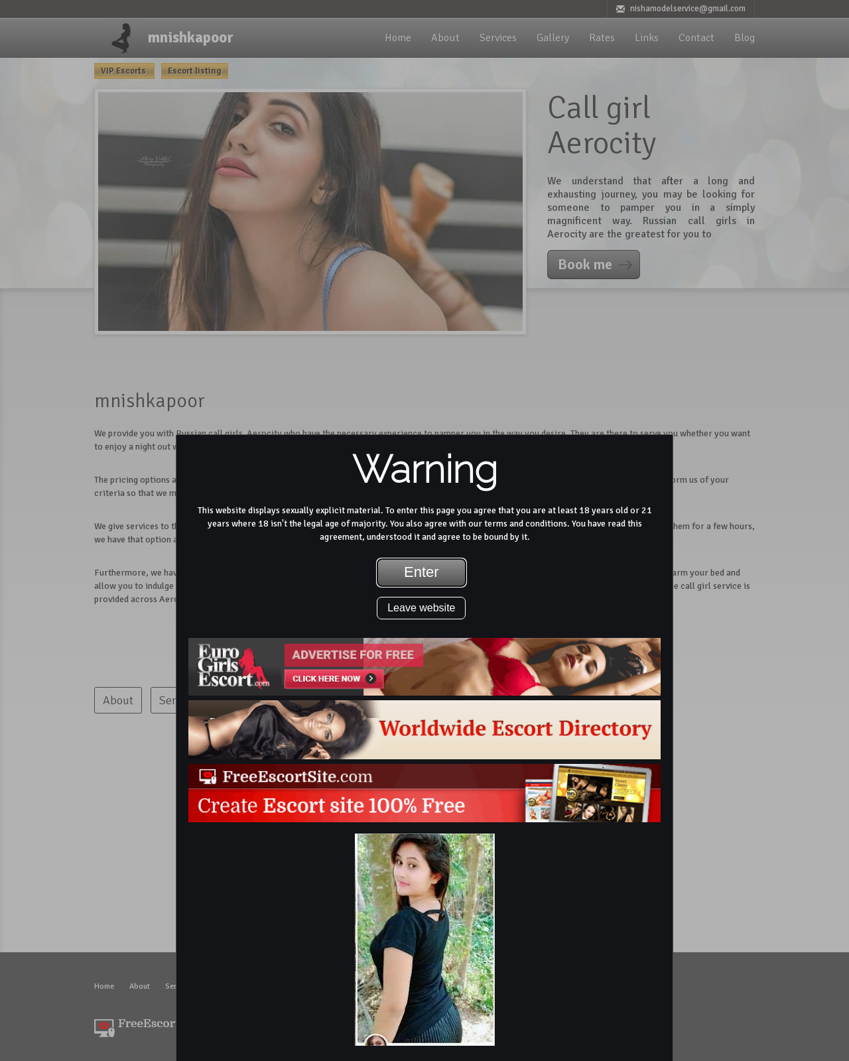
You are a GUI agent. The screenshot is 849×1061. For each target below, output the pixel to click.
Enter (421, 572)
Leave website (421, 607)
